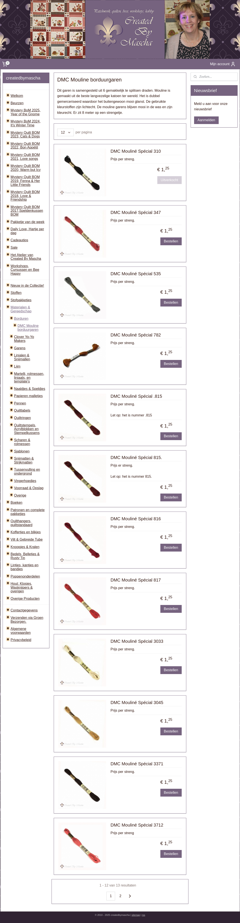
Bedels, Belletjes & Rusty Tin (25, 556)
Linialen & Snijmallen (22, 357)
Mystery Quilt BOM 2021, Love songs (25, 157)
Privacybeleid (21, 640)
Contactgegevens (24, 610)
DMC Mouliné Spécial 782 (136, 335)
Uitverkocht (169, 180)
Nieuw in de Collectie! (27, 285)
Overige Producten (25, 598)
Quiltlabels (22, 410)
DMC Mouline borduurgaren (28, 327)
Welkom (17, 96)
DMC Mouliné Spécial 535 (136, 273)
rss (143, 915)
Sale (14, 247)
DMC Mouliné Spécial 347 (136, 212)
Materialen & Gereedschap (21, 309)
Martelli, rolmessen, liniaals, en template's (29, 377)
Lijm (17, 366)
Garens (19, 348)
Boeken (16, 502)
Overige (20, 495)
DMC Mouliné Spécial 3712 (137, 825)
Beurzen (17, 103)
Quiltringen (22, 418)
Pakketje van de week (28, 222)
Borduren (21, 318)
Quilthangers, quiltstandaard (22, 523)
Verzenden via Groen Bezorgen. (27, 619)
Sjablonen (22, 451)
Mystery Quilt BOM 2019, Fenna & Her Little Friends (25, 180)
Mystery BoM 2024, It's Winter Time (26, 123)
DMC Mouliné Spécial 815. (136, 457)
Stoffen (16, 293)
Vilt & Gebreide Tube (27, 539)
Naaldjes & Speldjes (29, 389)
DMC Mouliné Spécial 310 (136, 151)
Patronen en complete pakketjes (28, 512)
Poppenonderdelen (25, 576)
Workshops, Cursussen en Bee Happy (25, 269)
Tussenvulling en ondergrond (27, 471)
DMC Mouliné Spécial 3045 (137, 702)
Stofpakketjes (21, 300)
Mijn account (223, 64)
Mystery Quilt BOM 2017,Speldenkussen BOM (27, 210)
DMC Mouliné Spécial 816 (136, 518)
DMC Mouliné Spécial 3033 (137, 641)
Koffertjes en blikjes (26, 532)
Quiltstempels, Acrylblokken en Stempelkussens (27, 429)
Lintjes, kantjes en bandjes (25, 567)
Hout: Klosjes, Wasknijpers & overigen (22, 587)
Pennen (20, 403)
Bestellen (171, 241)
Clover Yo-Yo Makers (24, 339)
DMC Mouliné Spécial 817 (136, 580)
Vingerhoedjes (25, 481)
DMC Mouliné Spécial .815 (136, 396)
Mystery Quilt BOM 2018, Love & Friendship (25, 195)
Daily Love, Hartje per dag (27, 231)
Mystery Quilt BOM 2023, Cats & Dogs (25, 134)
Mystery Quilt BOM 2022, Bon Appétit (25, 145)
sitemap (136, 915)
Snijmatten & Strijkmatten (24, 460)
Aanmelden (206, 120)
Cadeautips (19, 240)
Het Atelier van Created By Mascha (26, 257)
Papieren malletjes (28, 396)
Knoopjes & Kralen (25, 547)
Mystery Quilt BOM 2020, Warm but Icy (26, 168)
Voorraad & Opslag (29, 488)
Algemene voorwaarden (21, 631)
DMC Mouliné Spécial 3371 (137, 763)
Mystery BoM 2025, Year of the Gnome (26, 112)
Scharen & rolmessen (22, 442)
